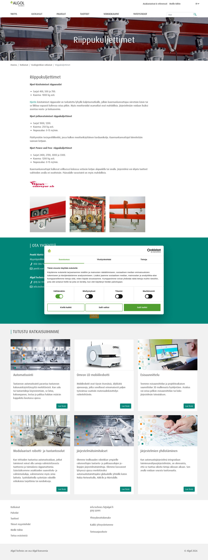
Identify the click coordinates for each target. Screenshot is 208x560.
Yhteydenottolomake (100, 517)
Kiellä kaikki (66, 307)
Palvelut (61, 13)
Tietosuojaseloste (98, 531)
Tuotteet (84, 13)
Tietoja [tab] (144, 259)
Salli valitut (104, 307)
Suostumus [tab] (64, 259)
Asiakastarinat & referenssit (155, 3)
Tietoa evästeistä (19, 535)
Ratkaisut (36, 13)
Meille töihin (175, 3)
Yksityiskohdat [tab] (104, 259)
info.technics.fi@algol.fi (101, 507)
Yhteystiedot (140, 13)
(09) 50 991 (39, 282)
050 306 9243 (40, 263)
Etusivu (14, 65)
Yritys (13, 13)
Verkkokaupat (111, 13)
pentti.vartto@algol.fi (44, 268)
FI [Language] (197, 3)
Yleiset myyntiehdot (21, 524)
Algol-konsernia (40, 550)
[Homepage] (20, 3)
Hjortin (33, 101)
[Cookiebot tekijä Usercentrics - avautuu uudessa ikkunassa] (149, 251)
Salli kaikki (142, 307)
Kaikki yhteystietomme (101, 524)
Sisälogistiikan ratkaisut (41, 65)
